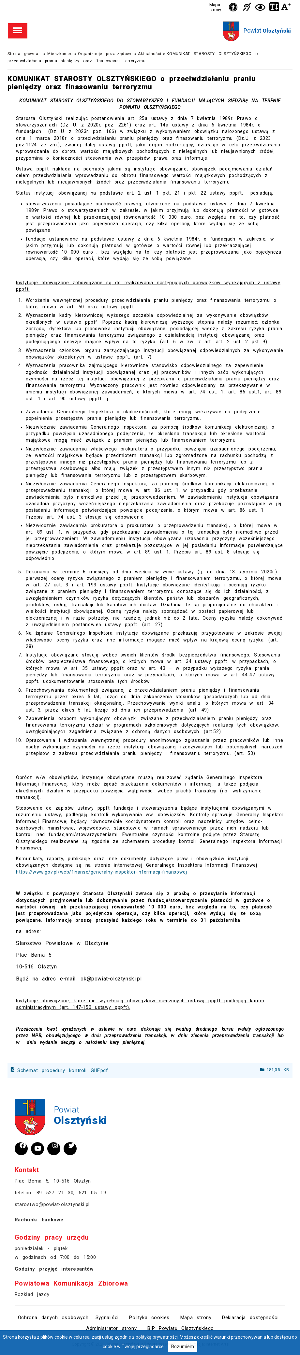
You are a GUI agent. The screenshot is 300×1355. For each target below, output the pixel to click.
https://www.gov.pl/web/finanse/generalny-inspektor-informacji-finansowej (101, 872)
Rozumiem (182, 1346)
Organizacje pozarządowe (105, 54)
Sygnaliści (107, 1317)
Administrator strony (111, 1328)
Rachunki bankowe (39, 1220)
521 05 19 (92, 1193)
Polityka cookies (149, 1317)
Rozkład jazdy (32, 1294)
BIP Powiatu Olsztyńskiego (180, 1328)
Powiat (267, 30)
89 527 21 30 (55, 1193)
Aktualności (149, 54)
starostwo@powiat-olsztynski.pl (52, 1204)
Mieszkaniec (60, 54)
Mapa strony (215, 7)
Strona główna (23, 54)
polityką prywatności (157, 1337)
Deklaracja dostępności (250, 1317)
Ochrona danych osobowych (53, 1317)
